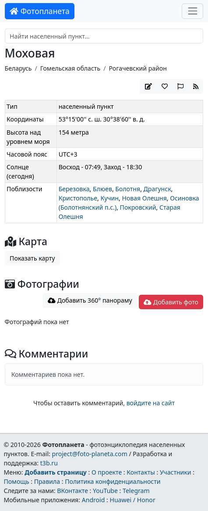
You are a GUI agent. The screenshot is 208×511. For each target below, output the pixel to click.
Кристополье (78, 198)
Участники (175, 472)
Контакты (141, 472)
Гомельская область (70, 68)
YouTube (105, 490)
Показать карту (32, 258)
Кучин (110, 198)
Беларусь (18, 68)
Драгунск (157, 189)
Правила (47, 481)
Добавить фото (171, 302)
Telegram (136, 490)
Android (93, 500)
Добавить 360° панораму (90, 300)
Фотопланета (40, 11)
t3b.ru (49, 463)
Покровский (138, 207)
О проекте (107, 472)
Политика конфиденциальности (112, 481)
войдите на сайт (151, 403)
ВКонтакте (72, 490)
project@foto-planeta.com (89, 454)
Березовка (74, 189)
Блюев (102, 189)
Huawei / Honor (132, 500)
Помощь (16, 481)
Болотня (127, 189)
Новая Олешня (144, 198)
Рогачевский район (137, 68)
